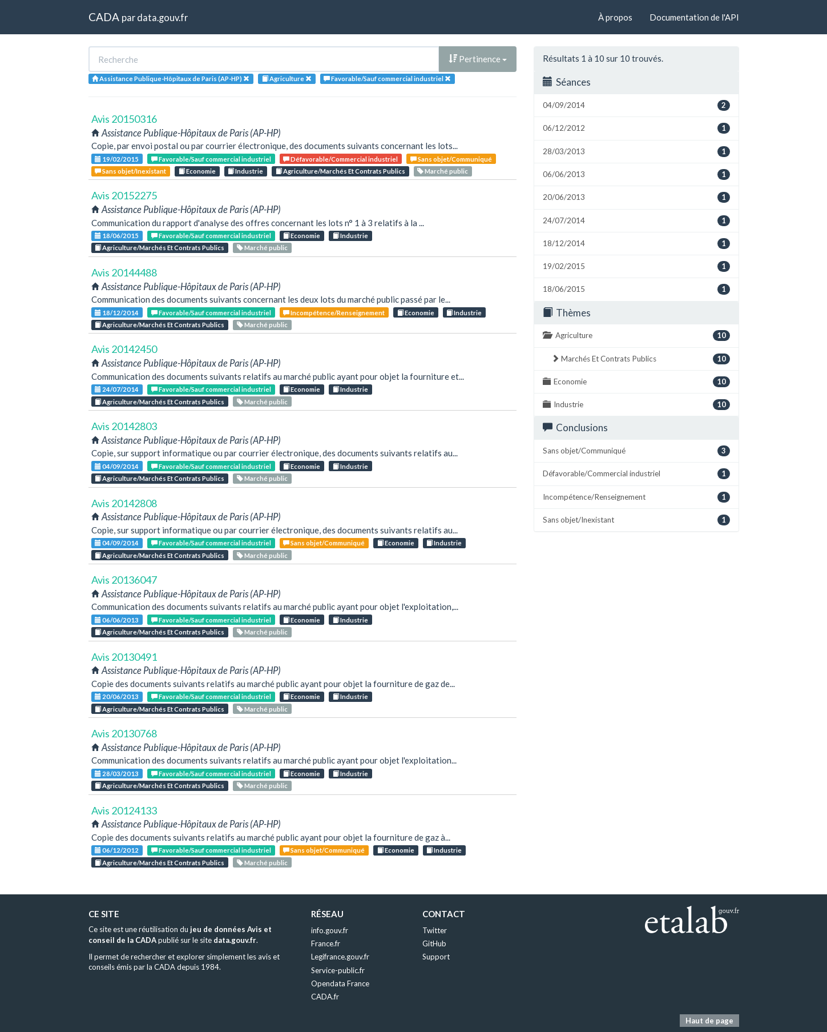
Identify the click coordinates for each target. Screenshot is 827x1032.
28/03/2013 (117, 773)
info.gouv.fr (329, 930)
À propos (615, 17)
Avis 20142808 (124, 503)
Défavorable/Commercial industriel (340, 159)
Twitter (434, 930)
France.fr (325, 943)
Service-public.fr (338, 970)
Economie (197, 171)
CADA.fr (325, 996)
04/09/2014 (117, 466)
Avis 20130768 (124, 733)
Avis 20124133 (124, 810)
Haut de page (709, 1020)
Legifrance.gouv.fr (340, 956)
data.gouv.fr (162, 17)
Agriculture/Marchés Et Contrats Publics (340, 171)
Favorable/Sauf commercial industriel (211, 159)
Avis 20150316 (124, 119)
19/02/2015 (117, 159)
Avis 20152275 (124, 195)
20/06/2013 (117, 696)
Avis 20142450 (124, 349)
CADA (103, 16)
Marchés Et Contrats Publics (640, 359)
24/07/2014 (117, 389)
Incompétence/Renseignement (334, 312)
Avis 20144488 (124, 272)
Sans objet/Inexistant (130, 171)
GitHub (434, 943)
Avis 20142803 (124, 426)
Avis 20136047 (124, 579)
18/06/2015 (117, 235)
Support (436, 956)
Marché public (442, 171)
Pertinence (478, 59)
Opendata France (340, 983)
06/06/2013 (117, 620)
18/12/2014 (117, 312)
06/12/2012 (117, 850)
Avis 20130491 (124, 656)
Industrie (245, 171)
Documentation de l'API (694, 17)
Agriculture (636, 335)
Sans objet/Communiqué (451, 159)
